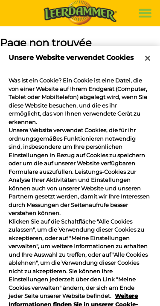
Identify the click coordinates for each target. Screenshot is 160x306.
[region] (80, 176)
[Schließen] (147, 58)
